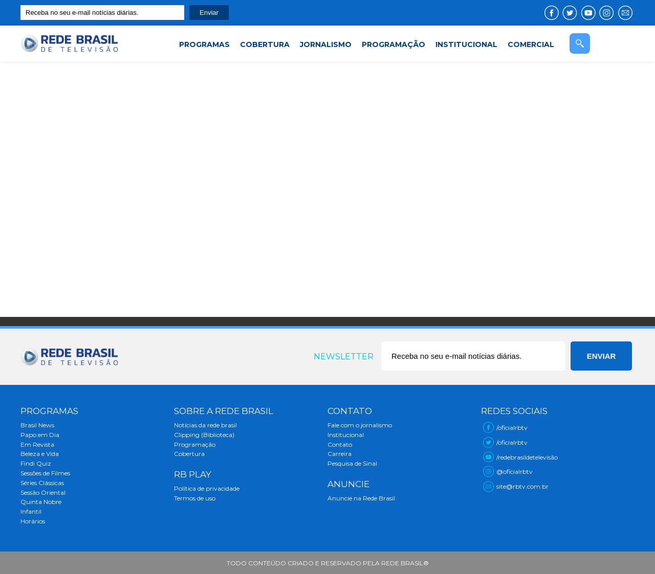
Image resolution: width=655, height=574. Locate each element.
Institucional (346, 435)
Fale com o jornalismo (360, 425)
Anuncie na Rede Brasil (361, 498)
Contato (340, 444)
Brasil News (37, 425)
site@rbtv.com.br (522, 486)
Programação (194, 444)
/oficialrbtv (512, 427)
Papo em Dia (39, 435)
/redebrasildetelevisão (527, 457)
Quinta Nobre (40, 502)
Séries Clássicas (42, 483)
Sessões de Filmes (45, 473)
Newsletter (344, 356)
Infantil (30, 511)
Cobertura (189, 453)
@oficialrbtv (514, 471)
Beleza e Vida (39, 453)
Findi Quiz (35, 463)
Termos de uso (194, 498)
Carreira (340, 453)
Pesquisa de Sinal (352, 463)
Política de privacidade (206, 488)
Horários (32, 521)
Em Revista (37, 444)
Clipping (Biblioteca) (204, 435)
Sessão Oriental (43, 492)
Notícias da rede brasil (205, 425)
